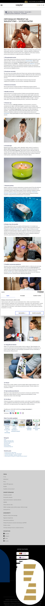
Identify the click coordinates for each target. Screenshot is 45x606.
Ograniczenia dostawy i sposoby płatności (12, 499)
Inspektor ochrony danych (9, 488)
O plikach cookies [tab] (37, 295)
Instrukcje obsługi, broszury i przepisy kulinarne (13, 527)
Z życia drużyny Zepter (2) (8, 446)
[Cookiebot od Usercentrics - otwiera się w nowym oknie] (38, 292)
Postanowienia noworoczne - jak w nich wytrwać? (13, 453)
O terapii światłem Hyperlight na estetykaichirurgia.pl (14, 429)
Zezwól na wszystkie (36, 312)
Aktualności (5, 479)
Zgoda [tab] (7, 295)
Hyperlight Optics (19, 229)
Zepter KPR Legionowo (8, 484)
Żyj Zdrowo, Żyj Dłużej (19, 12)
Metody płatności (22, 549)
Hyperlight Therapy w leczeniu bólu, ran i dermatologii (7, 429)
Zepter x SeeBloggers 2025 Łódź (29, 428)
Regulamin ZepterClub (8, 517)
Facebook (7, 533)
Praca (4, 481)
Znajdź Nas (6, 531)
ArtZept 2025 (22, 426)
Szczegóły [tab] (22, 295)
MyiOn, (10, 272)
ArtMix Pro (32, 63)
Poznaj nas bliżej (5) (7, 445)
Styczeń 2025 (28, 12)
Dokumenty (7, 513)
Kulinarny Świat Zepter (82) (8, 440)
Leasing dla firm (6, 509)
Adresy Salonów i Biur (8, 504)
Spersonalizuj (22, 312)
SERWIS (5, 502)
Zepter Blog (10, 12)
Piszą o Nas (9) (6, 444)
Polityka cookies (6, 525)
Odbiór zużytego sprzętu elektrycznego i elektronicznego (15, 507)
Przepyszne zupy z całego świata (10, 452)
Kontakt (5, 486)
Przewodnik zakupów (7, 497)
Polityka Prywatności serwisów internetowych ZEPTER (14, 522)
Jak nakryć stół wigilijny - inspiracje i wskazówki (12, 455)
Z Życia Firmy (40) (7, 443)
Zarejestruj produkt (7, 494)
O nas (4, 476)
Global (5, 439)
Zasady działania (8, 492)
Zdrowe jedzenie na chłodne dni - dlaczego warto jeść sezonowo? (15, 456)
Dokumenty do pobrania (8, 520)
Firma (5, 474)
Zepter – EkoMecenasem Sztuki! (36, 428)
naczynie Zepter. (29, 60)
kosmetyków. (7, 113)
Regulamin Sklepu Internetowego (10, 515)
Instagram (7, 536)
